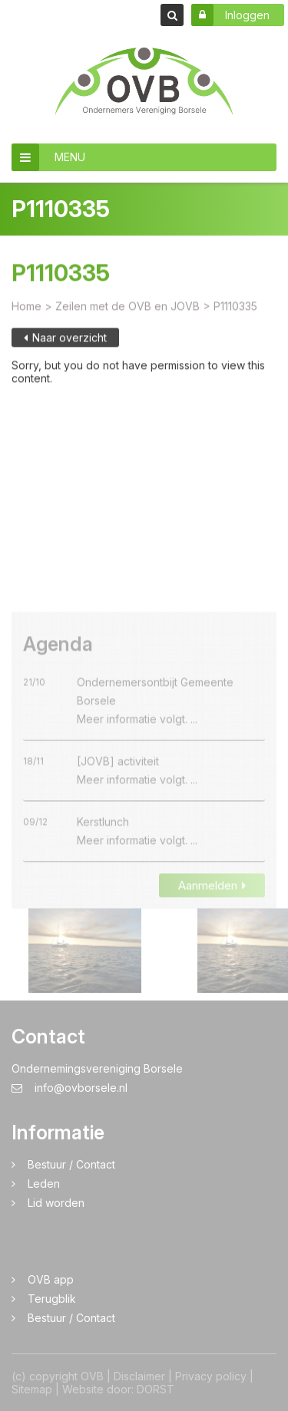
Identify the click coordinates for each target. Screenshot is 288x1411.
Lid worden (56, 1202)
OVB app (51, 1279)
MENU (48, 157)
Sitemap (32, 1389)
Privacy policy (211, 1376)
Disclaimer (139, 1376)
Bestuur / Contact (71, 1164)
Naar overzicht (65, 343)
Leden (44, 1183)
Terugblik (52, 1298)
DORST (155, 1389)
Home (26, 311)
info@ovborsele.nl (69, 1087)
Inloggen (230, 15)
